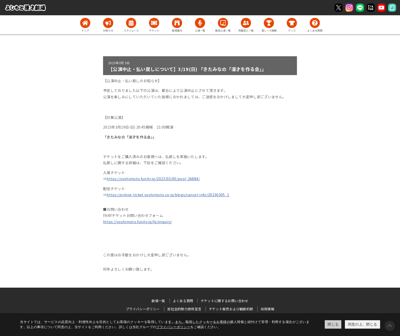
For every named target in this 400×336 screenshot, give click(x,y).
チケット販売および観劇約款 (231, 308)
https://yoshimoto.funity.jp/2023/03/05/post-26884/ (153, 178)
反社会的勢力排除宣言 (184, 308)
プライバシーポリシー (173, 327)
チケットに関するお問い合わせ (224, 300)
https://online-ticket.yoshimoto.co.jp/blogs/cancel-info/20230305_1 (168, 194)
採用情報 (267, 308)
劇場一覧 (158, 300)
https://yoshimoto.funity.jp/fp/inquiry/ (137, 221)
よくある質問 (183, 300)
